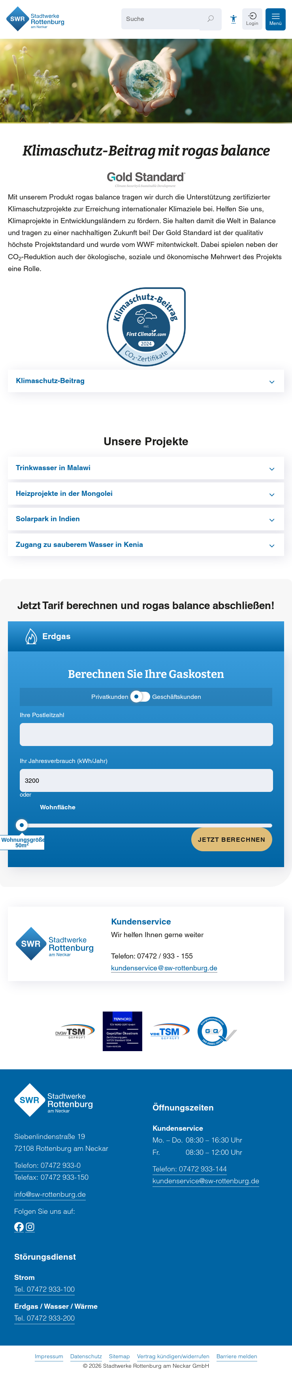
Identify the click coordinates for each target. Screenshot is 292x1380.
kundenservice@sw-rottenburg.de (164, 968)
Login (252, 24)
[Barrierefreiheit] (233, 19)
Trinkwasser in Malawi (53, 468)
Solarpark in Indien (48, 519)
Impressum (49, 1356)
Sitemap (119, 1356)
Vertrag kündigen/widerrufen (173, 1356)
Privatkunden (109, 698)
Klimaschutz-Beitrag (50, 381)
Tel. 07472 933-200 (44, 1318)
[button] (276, 20)
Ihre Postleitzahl (42, 716)
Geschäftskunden (176, 698)
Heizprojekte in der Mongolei (64, 494)
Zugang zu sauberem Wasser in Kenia (79, 545)
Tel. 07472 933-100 (44, 1290)
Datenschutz (86, 1356)
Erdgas (56, 637)
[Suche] (160, 19)
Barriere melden (237, 1356)
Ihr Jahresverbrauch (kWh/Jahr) (63, 762)
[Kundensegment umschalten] (140, 697)
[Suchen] (211, 20)
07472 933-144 (190, 1170)
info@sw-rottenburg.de (50, 1194)
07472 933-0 (47, 1166)
